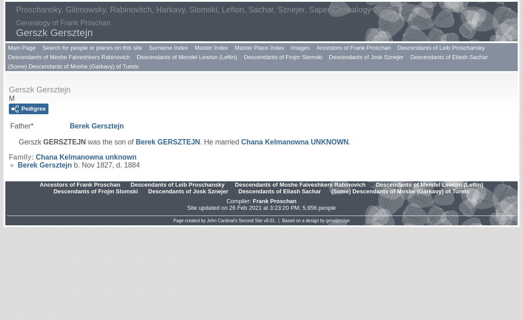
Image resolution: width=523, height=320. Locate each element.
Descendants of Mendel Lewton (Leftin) (187, 57)
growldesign (338, 220)
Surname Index (168, 47)
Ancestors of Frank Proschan (353, 47)
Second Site (251, 220)
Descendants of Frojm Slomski (283, 57)
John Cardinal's (222, 220)
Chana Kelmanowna (295, 142)
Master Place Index (259, 47)
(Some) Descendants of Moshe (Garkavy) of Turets (73, 66)
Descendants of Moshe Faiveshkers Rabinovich (69, 57)
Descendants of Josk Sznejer (366, 57)
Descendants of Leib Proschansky (441, 47)
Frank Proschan (274, 201)
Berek (97, 126)
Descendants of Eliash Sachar (448, 57)
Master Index (211, 47)
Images (300, 47)
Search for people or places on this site (92, 47)
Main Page (22, 47)
